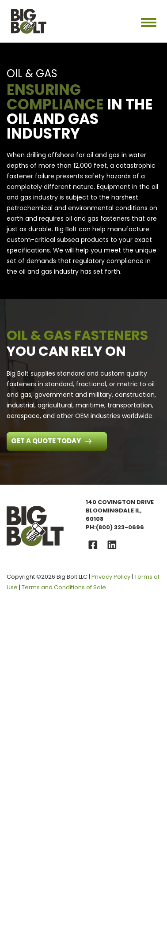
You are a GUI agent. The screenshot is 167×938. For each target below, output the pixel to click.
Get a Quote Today (46, 440)
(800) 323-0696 (120, 527)
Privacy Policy (110, 577)
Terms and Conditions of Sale (64, 587)
